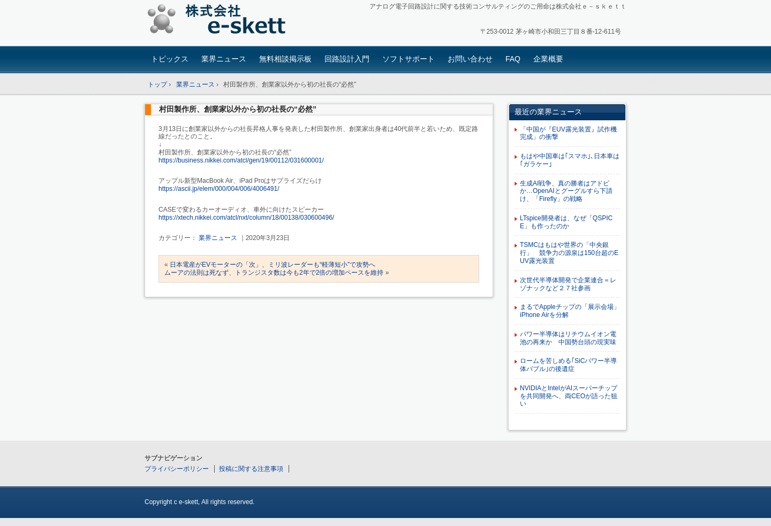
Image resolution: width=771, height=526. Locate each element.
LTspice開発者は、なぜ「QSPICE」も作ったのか (566, 222)
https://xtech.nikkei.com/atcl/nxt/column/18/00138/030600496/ (246, 217)
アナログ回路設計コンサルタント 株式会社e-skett (220, 21)
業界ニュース (223, 59)
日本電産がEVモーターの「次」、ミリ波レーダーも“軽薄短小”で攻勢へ (272, 264)
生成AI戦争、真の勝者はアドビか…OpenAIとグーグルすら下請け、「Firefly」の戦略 (566, 191)
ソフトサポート (408, 59)
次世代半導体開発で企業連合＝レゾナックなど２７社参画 (568, 284)
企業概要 (548, 59)
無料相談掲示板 (285, 59)
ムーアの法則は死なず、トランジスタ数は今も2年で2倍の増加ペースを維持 (273, 272)
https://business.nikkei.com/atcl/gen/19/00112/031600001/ (241, 160)
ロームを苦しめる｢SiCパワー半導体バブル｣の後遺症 (568, 365)
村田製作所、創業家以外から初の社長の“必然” (237, 109)
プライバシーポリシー (177, 469)
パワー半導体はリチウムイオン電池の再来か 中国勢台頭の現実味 (568, 338)
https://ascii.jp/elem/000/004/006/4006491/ (218, 188)
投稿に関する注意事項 (251, 469)
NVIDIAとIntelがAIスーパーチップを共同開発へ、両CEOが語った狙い (568, 396)
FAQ (512, 59)
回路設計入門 (346, 59)
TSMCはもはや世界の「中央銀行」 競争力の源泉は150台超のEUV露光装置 (569, 253)
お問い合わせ (470, 59)
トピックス (169, 59)
